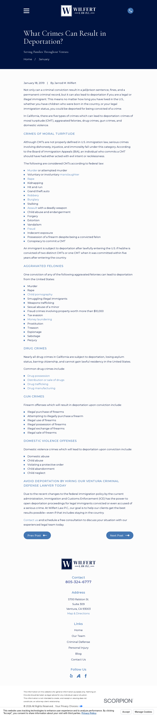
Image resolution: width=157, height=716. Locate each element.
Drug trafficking (37, 384)
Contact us (31, 520)
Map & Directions (78, 613)
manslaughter (69, 174)
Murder (32, 170)
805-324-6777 (78, 582)
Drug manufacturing (41, 388)
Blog (78, 653)
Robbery (33, 195)
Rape (30, 178)
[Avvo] (78, 676)
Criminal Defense (78, 641)
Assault (32, 207)
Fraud (31, 228)
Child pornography (39, 294)
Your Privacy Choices (68, 706)
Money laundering (39, 319)
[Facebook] (86, 676)
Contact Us (78, 659)
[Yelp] (71, 676)
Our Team (78, 635)
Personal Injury (78, 647)
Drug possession (38, 375)
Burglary (33, 199)
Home (78, 630)
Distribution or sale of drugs (45, 379)
